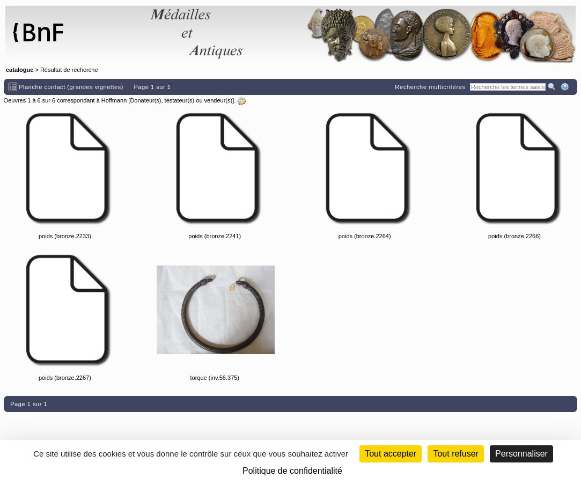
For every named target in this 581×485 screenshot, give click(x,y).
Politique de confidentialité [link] (292, 470)
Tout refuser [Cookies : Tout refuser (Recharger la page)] (455, 453)
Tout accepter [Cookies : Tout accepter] (390, 453)
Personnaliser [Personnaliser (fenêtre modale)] (521, 453)
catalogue (19, 70)
